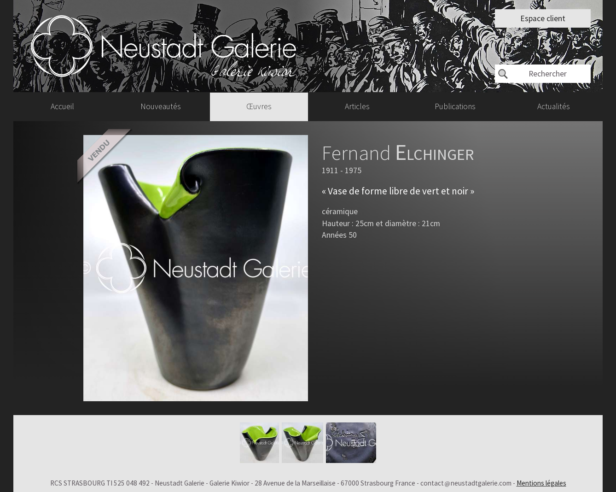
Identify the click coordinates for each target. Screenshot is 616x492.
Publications (455, 106)
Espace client (542, 18)
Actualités (553, 106)
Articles (357, 106)
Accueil (62, 106)
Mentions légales (541, 483)
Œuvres (259, 106)
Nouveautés (160, 106)
